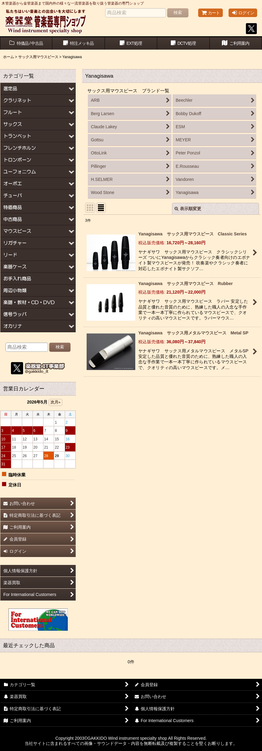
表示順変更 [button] (187, 208)
